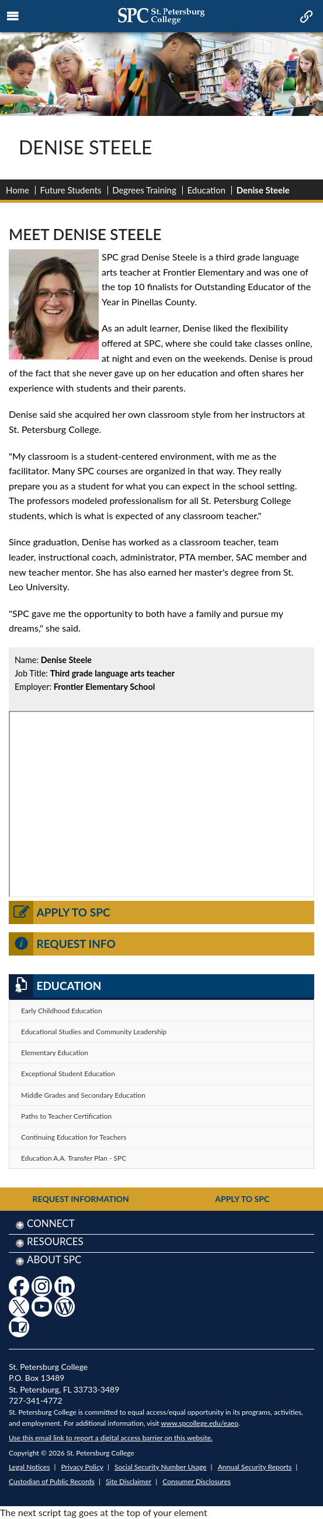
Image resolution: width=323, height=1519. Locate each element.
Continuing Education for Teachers (74, 1137)
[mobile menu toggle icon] (13, 16)
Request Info (62, 944)
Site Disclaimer (128, 1481)
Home (17, 190)
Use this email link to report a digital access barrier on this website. (111, 1437)
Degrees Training (144, 190)
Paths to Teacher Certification (66, 1116)
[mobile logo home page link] (161, 16)
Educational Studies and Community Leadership (93, 1031)
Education (206, 190)
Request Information (81, 1199)
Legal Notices (29, 1466)
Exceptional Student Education (68, 1073)
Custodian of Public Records (52, 1481)
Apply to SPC (59, 912)
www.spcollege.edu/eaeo (199, 1423)
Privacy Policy (82, 1466)
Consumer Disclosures (196, 1481)
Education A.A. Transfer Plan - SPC (73, 1158)
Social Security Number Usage (160, 1466)
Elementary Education (54, 1052)
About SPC (54, 1259)
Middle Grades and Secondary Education (83, 1095)
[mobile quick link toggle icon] (305, 17)
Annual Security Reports (255, 1466)
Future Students (71, 190)
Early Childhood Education (61, 1010)
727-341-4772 (35, 1400)
